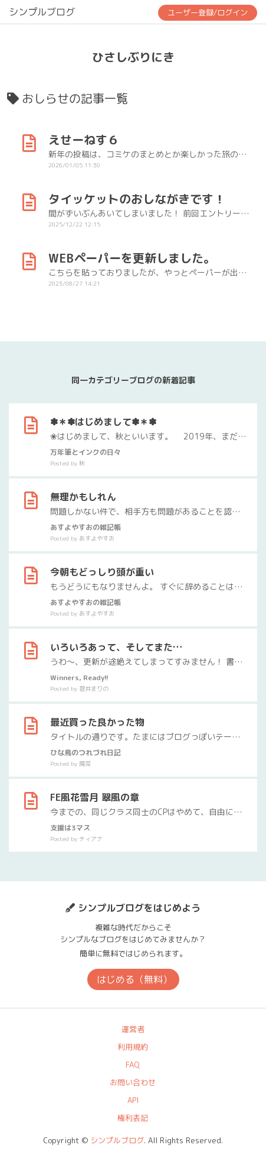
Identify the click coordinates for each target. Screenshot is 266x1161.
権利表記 (132, 1118)
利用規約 (132, 1047)
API (133, 1100)
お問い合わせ (133, 1082)
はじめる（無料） (134, 979)
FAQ (133, 1064)
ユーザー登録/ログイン (208, 12)
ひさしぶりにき (133, 56)
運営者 (133, 1029)
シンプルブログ (42, 11)
